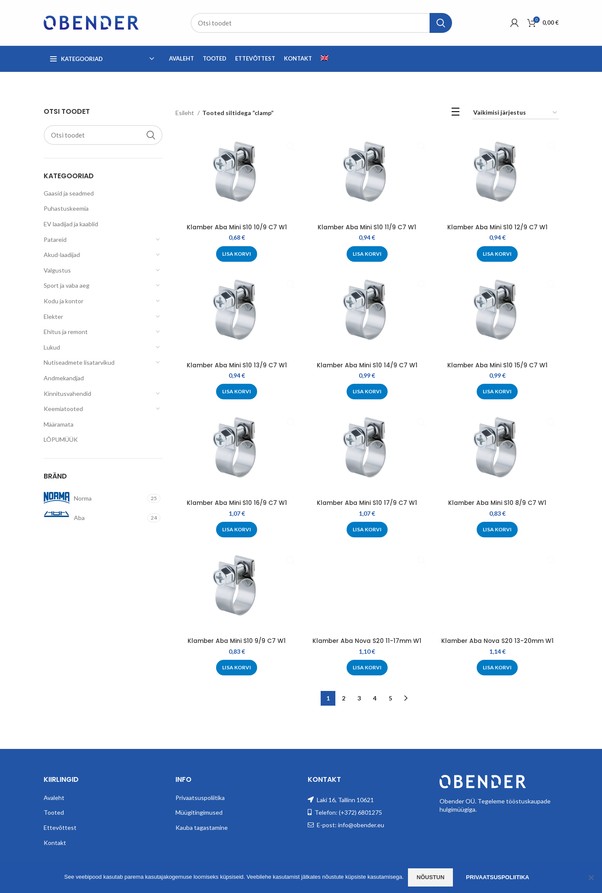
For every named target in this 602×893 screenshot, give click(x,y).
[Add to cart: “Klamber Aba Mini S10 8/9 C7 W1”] (497, 529)
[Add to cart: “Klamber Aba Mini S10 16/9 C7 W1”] (236, 529)
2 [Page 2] (343, 697)
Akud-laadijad (62, 254)
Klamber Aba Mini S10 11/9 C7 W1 (367, 227)
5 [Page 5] (390, 697)
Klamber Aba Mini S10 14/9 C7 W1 (367, 365)
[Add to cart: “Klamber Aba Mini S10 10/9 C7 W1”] (236, 254)
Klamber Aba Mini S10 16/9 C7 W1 (236, 502)
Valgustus (57, 270)
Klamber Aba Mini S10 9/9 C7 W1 (236, 640)
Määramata (58, 424)
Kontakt (55, 841)
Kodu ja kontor (63, 301)
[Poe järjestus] (515, 113)
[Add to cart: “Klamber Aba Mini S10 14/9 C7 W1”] (367, 391)
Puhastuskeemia (66, 208)
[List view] (455, 113)
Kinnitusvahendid (67, 393)
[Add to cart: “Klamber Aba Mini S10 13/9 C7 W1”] (236, 391)
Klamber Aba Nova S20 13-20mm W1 (497, 640)
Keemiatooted (63, 408)
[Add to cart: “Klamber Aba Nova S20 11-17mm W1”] (367, 667)
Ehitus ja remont (66, 331)
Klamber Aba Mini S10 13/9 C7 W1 (236, 365)
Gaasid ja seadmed (69, 193)
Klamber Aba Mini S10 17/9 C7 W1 (366, 502)
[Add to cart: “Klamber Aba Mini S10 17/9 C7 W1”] (367, 529)
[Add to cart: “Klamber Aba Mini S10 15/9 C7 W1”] (497, 391)
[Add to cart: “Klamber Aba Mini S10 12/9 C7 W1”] (497, 254)
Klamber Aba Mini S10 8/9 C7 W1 (497, 502)
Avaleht (54, 796)
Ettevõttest (60, 827)
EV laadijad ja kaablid (71, 224)
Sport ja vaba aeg (66, 285)
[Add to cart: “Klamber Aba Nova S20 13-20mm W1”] (497, 667)
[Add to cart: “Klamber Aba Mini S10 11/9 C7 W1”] (367, 254)
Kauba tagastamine (201, 827)
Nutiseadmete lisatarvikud (79, 362)
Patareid (55, 239)
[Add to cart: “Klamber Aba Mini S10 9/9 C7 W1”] (236, 667)
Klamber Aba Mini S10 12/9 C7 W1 (497, 227)
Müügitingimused (199, 812)
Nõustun (430, 877)
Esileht (185, 112)
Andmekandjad (64, 378)
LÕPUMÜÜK (61, 439)
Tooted (54, 812)
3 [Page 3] (359, 697)
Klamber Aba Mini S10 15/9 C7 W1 (497, 365)
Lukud (52, 347)
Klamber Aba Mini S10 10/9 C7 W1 (236, 227)
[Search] (321, 23)
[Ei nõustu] (591, 877)
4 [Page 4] (374, 697)
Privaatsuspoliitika (200, 796)
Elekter (53, 316)
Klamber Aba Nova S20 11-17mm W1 (367, 640)
